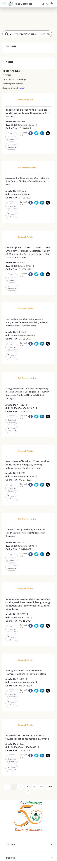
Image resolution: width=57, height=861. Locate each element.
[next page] (41, 787)
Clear (22, 88)
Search (45, 34)
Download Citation (11, 136)
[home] (20, 4)
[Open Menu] (4, 4)
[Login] (53, 4)
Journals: (11, 46)
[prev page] (7, 787)
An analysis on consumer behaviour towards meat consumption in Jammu (27, 737)
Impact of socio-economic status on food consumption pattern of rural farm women (27, 113)
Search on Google (12, 146)
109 (50, 786)
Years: (9, 61)
